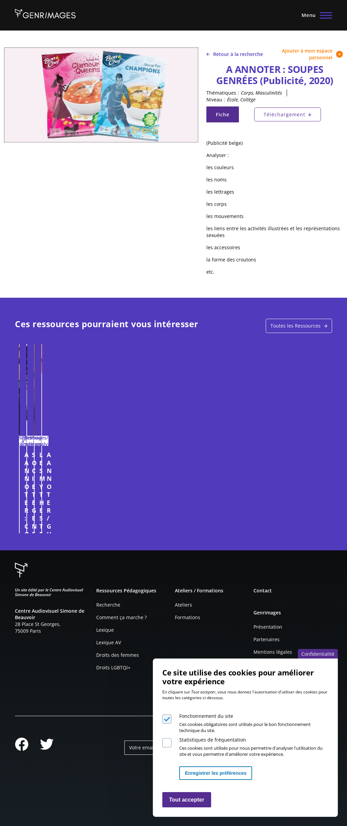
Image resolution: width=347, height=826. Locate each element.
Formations (187, 617)
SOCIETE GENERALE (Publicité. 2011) (131, 459)
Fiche (227, 116)
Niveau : (215, 99)
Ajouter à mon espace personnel (312, 54)
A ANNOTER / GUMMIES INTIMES (289, 459)
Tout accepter (186, 800)
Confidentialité (317, 654)
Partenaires (266, 639)
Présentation (267, 627)
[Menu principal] (314, 15)
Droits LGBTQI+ (113, 667)
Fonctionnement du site (206, 716)
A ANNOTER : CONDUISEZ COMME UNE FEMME (54, 463)
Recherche (108, 605)
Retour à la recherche (234, 54)
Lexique (105, 630)
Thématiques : (222, 93)
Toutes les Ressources (295, 325)
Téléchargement (284, 114)
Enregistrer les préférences (215, 773)
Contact (262, 590)
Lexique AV (108, 642)
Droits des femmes (117, 655)
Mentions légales (272, 652)
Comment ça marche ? (121, 617)
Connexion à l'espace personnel (81, 525)
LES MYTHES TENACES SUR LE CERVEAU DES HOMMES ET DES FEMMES (206, 477)
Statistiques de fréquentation (212, 739)
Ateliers (183, 605)
